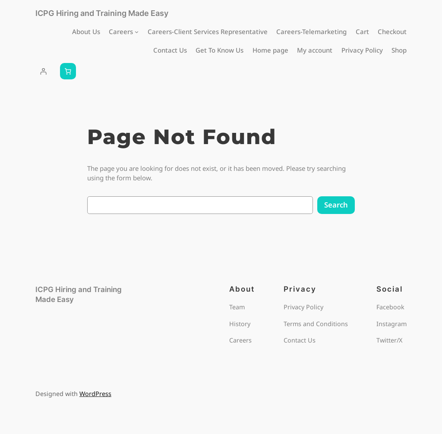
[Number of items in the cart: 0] (68, 71)
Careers (121, 31)
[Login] (43, 71)
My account (314, 50)
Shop (399, 50)
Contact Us (170, 50)
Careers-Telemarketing (311, 31)
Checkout (392, 31)
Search (336, 205)
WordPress (95, 394)
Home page (270, 50)
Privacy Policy (362, 50)
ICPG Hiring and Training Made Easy (101, 13)
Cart (362, 31)
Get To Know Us (219, 50)
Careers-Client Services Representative (208, 31)
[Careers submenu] (137, 31)
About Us (86, 31)
